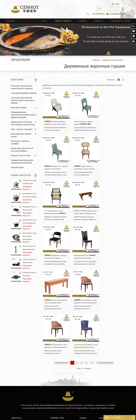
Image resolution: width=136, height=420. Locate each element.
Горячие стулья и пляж (112, 60)
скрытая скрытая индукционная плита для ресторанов (30, 255)
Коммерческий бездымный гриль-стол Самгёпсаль (30, 216)
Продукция (28, 21)
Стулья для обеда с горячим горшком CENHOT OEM (82, 121)
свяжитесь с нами (120, 21)
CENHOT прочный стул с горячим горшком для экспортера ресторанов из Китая (112, 121)
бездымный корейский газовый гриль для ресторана (30, 268)
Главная (10, 21)
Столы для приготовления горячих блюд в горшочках (21, 87)
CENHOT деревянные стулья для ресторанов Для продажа (55, 207)
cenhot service (63, 21)
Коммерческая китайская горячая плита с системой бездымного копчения (30, 189)
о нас (44, 21)
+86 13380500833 (98, 14)
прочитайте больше (27, 184)
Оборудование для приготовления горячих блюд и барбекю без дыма (23, 114)
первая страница (61, 268)
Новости (98, 21)
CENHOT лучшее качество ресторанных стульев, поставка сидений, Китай (54, 164)
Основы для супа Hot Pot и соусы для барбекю (21, 144)
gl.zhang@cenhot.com (115, 14)
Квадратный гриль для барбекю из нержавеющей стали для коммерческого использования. (30, 202)
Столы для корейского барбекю (23, 93)
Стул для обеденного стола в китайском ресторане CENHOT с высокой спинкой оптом (84, 164)
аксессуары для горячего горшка (24, 134)
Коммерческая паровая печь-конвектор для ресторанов (30, 176)
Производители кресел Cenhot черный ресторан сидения (83, 207)
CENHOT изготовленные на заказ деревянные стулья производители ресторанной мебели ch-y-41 (53, 251)
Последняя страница (105, 268)
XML (81, 364)
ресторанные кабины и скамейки (24, 138)
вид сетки (118, 80)
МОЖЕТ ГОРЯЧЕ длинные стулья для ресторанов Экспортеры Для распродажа (110, 164)
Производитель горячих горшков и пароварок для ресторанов (30, 229)
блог (81, 360)
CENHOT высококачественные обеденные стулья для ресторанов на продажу (54, 121)
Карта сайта (84, 356)
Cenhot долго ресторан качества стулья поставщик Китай (110, 207)
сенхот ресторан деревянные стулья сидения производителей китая (111, 251)
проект (82, 21)
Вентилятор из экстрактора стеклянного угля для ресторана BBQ (30, 242)
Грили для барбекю (18, 107)
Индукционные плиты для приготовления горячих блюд (22, 123)
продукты (83, 342)
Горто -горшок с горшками (21, 129)
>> (92, 268)
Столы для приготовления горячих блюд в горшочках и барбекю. (22, 100)
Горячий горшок (17, 162)
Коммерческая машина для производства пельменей (22, 156)
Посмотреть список (123, 80)
